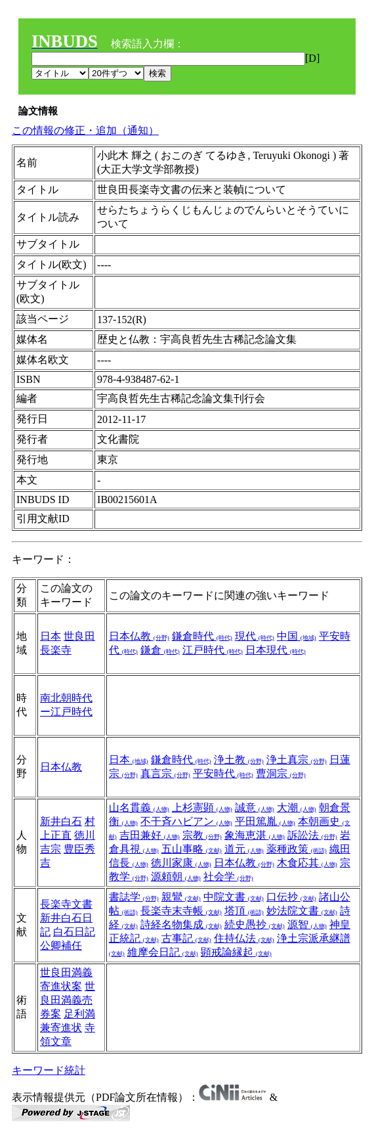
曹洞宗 (281, 773)
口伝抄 (291, 896)
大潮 (296, 807)
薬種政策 (296, 849)
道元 (244, 849)
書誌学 (134, 896)
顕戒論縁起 (236, 952)
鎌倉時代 (202, 636)
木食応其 (307, 862)
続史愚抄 (254, 924)
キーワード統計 (48, 1070)
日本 (50, 636)
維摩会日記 (162, 952)
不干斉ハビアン (186, 821)
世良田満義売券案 (67, 1000)
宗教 (202, 835)
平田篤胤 (265, 821)
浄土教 (239, 759)
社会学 (228, 876)
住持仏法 (244, 938)
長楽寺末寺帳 (181, 910)
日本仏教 (139, 636)
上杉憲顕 (202, 807)
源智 (307, 924)
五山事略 (191, 849)
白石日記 (74, 931)
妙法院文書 (301, 910)
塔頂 (244, 910)
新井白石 (61, 821)
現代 (254, 636)
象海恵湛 (254, 835)
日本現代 (275, 649)
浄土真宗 (296, 759)
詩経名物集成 (181, 924)
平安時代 (223, 773)
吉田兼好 (149, 835)
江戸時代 (212, 649)
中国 (296, 636)
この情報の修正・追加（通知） (85, 130)
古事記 (186, 938)
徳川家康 (181, 862)
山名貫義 (139, 807)
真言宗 (165, 773)
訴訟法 (312, 835)
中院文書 (233, 896)
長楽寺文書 (66, 904)
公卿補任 (61, 945)
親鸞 (181, 896)
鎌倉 (160, 649)
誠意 (254, 807)
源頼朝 (176, 876)
